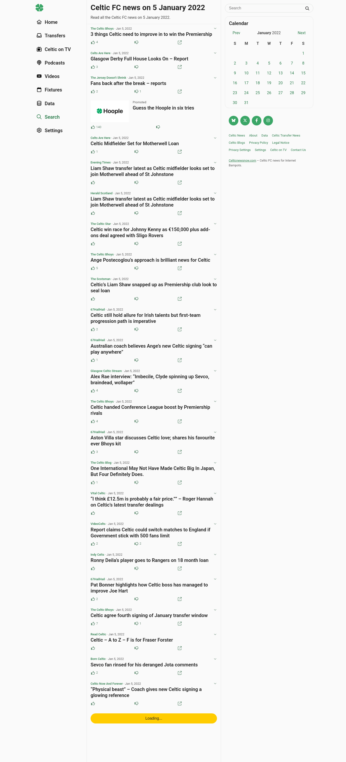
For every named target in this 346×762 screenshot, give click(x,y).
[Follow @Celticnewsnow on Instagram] (268, 120)
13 (280, 73)
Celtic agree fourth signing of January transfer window (149, 620)
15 (303, 73)
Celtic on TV (278, 150)
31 (246, 102)
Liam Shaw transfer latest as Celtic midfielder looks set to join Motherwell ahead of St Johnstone (153, 173)
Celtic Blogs (237, 142)
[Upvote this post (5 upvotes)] (93, 270)
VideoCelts (98, 528)
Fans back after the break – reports (128, 84)
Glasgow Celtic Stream (106, 374)
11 (258, 73)
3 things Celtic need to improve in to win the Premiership (151, 34)
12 (269, 73)
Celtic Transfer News (286, 135)
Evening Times (101, 164)
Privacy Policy (258, 142)
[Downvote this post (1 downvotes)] (136, 92)
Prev (236, 33)
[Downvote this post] (136, 43)
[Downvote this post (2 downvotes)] (136, 548)
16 (235, 83)
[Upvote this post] (93, 184)
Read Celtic (98, 639)
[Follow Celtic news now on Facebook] (257, 120)
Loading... (153, 724)
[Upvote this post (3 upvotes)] (93, 67)
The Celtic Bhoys (102, 29)
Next (302, 33)
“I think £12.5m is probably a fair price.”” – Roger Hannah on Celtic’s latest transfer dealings (152, 506)
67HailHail (98, 312)
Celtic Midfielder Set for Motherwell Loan (135, 145)
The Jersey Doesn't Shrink (108, 78)
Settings (260, 150)
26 (269, 93)
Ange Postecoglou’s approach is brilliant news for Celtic (150, 262)
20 (280, 83)
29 (303, 93)
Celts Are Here (101, 53)
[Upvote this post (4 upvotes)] (93, 43)
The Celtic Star (101, 226)
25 (258, 93)
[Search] (265, 8)
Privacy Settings (240, 150)
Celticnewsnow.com (242, 160)
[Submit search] (307, 9)
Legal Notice (280, 142)
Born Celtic (98, 664)
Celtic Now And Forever (107, 689)
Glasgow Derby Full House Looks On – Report (139, 59)
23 (235, 93)
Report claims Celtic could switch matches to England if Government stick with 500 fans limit (150, 537)
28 (292, 93)
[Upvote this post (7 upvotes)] (93, 629)
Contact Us (298, 150)
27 (280, 93)
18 (258, 83)
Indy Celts (97, 559)
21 (292, 83)
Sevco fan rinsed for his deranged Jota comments (144, 670)
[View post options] (215, 29)
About (253, 135)
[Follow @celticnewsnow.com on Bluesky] (233, 120)
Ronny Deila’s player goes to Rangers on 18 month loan (150, 565)
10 (246, 73)
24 (246, 93)
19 (269, 83)
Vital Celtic (98, 497)
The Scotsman (101, 281)
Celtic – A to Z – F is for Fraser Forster (132, 645)
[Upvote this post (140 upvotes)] (93, 128)
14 (292, 73)
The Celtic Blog (101, 466)
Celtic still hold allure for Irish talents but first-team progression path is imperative (146, 321)
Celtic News (237, 135)
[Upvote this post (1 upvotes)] (93, 153)
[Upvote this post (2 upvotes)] (93, 92)
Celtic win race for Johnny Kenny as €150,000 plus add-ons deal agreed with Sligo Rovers (150, 234)
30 (235, 102)
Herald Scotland (101, 195)
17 (246, 83)
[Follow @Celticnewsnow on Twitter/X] (245, 120)
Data (264, 135)
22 (303, 83)
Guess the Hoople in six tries (163, 109)
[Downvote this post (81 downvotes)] (158, 128)
